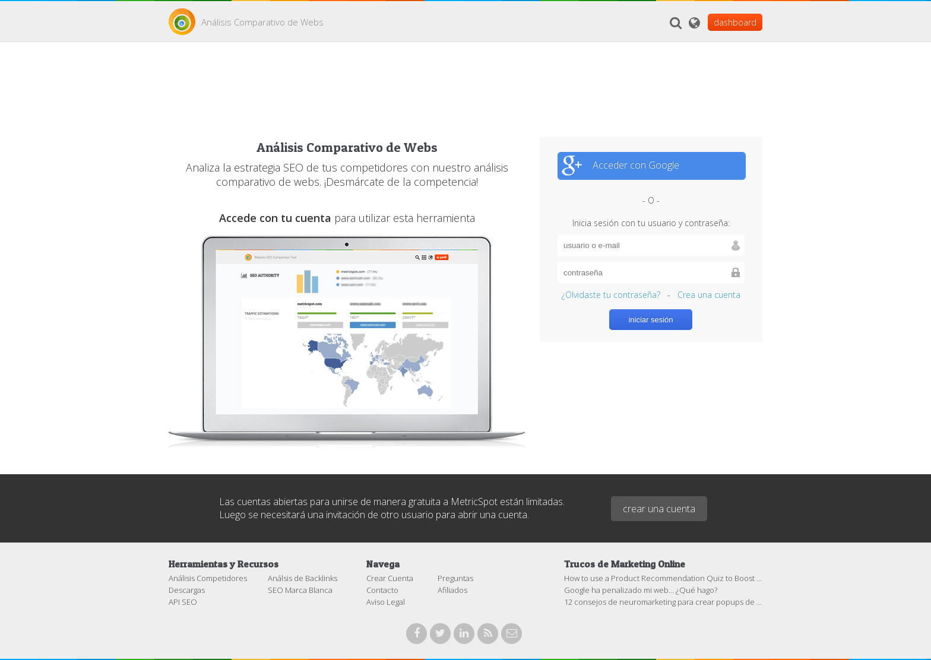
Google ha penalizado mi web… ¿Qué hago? (640, 590)
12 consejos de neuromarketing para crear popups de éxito (669, 601)
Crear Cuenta (389, 578)
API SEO (183, 601)
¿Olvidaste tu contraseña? (611, 294)
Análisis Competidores (208, 578)
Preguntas (455, 578)
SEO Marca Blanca (300, 590)
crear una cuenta (659, 508)
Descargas (187, 590)
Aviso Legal (385, 601)
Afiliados (452, 590)
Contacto (382, 590)
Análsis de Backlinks (302, 578)
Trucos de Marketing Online (624, 564)
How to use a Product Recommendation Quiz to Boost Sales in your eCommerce (705, 578)
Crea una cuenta (708, 294)
